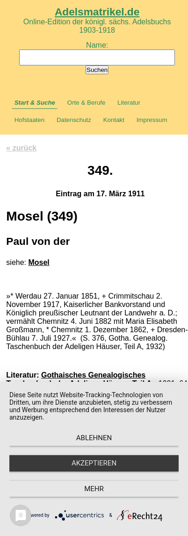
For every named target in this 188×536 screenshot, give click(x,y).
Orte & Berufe (86, 102)
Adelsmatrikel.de (97, 12)
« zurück (21, 148)
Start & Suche (34, 102)
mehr (94, 489)
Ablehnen (94, 438)
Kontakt (113, 119)
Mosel (38, 262)
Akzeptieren (94, 463)
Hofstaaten (29, 119)
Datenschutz (74, 119)
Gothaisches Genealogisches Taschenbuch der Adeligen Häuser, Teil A (79, 379)
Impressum (152, 119)
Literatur (128, 102)
